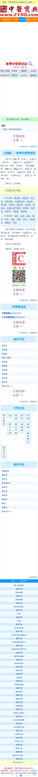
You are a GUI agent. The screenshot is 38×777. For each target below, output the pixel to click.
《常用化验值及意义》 (19, 642)
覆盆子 (17, 169)
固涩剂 (24, 211)
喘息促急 (4, 419)
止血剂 (28, 205)
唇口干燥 (16, 428)
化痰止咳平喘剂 (14, 208)
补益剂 (16, 211)
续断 (7, 169)
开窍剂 (8, 211)
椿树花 (4, 507)
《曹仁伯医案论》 (19, 585)
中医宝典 (6, 20)
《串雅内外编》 (19, 684)
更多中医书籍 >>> (19, 755)
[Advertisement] (19, 42)
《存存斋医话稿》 (19, 727)
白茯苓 (27, 162)
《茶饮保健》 (19, 592)
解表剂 (17, 198)
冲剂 (25, 219)
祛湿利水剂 (20, 201)
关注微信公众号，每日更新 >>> (19, 119)
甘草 (27, 175)
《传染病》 (19, 677)
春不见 (4, 479)
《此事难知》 (19, 706)
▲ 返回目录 (33, 146)
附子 (3, 166)
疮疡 (28, 416)
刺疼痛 (22, 427)
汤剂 (16, 216)
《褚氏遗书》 (19, 670)
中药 (16, 20)
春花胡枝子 (5, 75)
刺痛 (28, 425)
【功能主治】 (10, 190)
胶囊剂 (8, 223)
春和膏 (14, 71)
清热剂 (25, 198)
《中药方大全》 (19, 741)
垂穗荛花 (5, 471)
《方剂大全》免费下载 (19, 67)
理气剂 (4, 205)
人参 (32, 159)
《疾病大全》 (19, 748)
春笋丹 (4, 382)
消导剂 (12, 205)
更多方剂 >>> (7, 386)
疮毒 (16, 416)
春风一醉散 (5, 71)
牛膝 (14, 159)
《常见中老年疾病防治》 (19, 635)
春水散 (4, 378)
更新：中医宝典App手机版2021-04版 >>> (19, 2)
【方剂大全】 (12, 313)
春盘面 (33, 71)
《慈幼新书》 (19, 699)
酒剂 (13, 219)
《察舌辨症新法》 (19, 607)
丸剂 (22, 216)
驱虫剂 (20, 205)
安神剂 (26, 208)
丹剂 (7, 219)
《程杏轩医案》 (19, 663)
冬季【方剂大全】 (14, 317)
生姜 (26, 233)
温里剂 (30, 201)
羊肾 (5, 233)
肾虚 (19, 190)
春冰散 (4, 350)
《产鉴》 (19, 621)
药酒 (19, 219)
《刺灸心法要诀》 (19, 713)
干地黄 (31, 166)
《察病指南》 (19, 599)
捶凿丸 (4, 346)
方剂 (22, 20)
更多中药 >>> (7, 511)
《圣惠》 (16, 249)
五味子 (16, 162)
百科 (35, 20)
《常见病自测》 (19, 628)
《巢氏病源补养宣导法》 (19, 649)
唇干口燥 (10, 428)
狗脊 (27, 169)
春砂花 (33, 75)
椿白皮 (4, 499)
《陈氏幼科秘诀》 (19, 656)
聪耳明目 (28, 437)
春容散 (4, 374)
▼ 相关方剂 (23, 146)
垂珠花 (4, 475)
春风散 (4, 354)
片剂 (15, 223)
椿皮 (3, 503)
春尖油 (24, 75)
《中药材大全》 (19, 734)
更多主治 (4, 452)
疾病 (28, 20)
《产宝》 (19, 614)
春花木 (14, 75)
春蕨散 (24, 71)
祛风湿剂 (9, 201)
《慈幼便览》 (19, 692)
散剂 (29, 216)
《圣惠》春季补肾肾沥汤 (11, 129)
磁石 (20, 172)
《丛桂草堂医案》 (19, 720)
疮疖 (22, 416)
